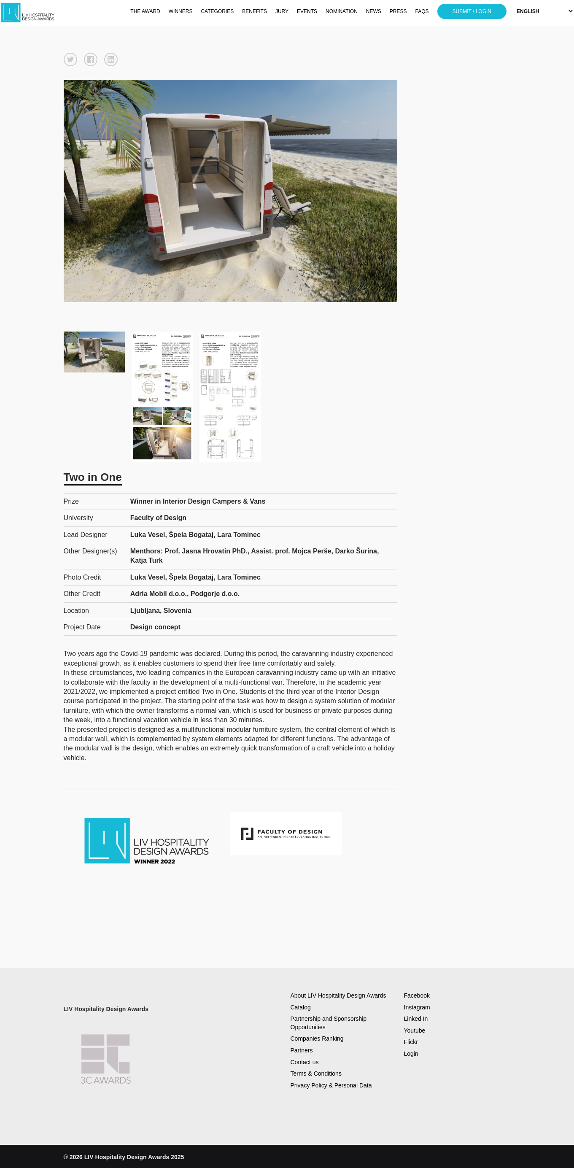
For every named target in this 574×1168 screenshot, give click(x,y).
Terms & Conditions (316, 1073)
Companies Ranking (317, 1038)
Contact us (305, 1062)
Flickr (411, 1042)
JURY (281, 11)
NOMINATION (342, 11)
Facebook (417, 995)
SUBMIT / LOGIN (472, 11)
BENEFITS (254, 11)
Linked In (416, 1018)
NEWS (373, 11)
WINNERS (181, 11)
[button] (70, 59)
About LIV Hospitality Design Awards (338, 995)
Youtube (415, 1030)
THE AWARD (145, 11)
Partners (302, 1050)
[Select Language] (544, 11)
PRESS (398, 11)
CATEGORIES (217, 11)
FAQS (422, 11)
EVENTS (307, 11)
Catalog (301, 1007)
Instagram (417, 1007)
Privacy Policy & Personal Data (331, 1085)
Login (411, 1053)
